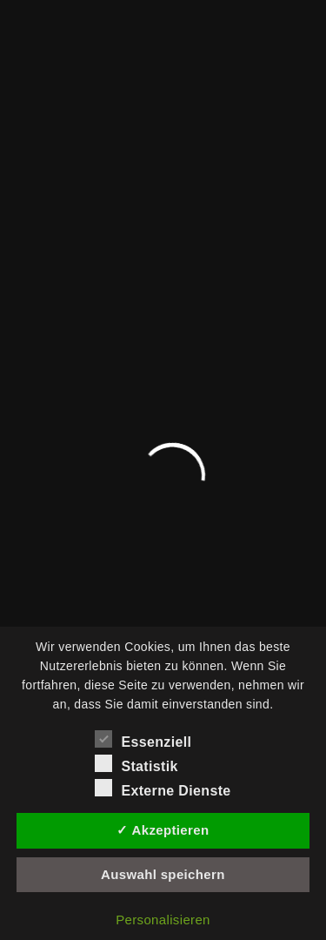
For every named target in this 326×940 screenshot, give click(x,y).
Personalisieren (163, 919)
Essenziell (143, 738)
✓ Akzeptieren (162, 829)
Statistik (136, 763)
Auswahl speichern (163, 874)
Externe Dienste (162, 787)
